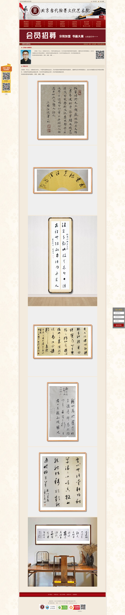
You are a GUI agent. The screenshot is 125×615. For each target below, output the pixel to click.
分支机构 (86, 24)
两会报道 (98, 24)
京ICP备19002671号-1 (71, 601)
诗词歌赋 (62, 26)
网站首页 (26, 22)
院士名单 (86, 22)
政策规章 (26, 26)
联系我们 (98, 26)
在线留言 (75, 594)
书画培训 (50, 24)
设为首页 (95, 1)
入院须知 (98, 22)
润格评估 (74, 24)
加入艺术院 (62, 594)
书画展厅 (62, 22)
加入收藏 (102, 1)
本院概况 (26, 24)
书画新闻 (38, 22)
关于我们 (50, 594)
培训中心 (50, 26)
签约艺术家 (38, 26)
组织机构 (38, 24)
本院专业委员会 (101, 44)
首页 (90, 44)
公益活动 (74, 22)
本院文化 (56, 594)
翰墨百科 (62, 24)
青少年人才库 (86, 26)
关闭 (6, 94)
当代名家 (50, 22)
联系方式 (69, 594)
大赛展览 (74, 26)
